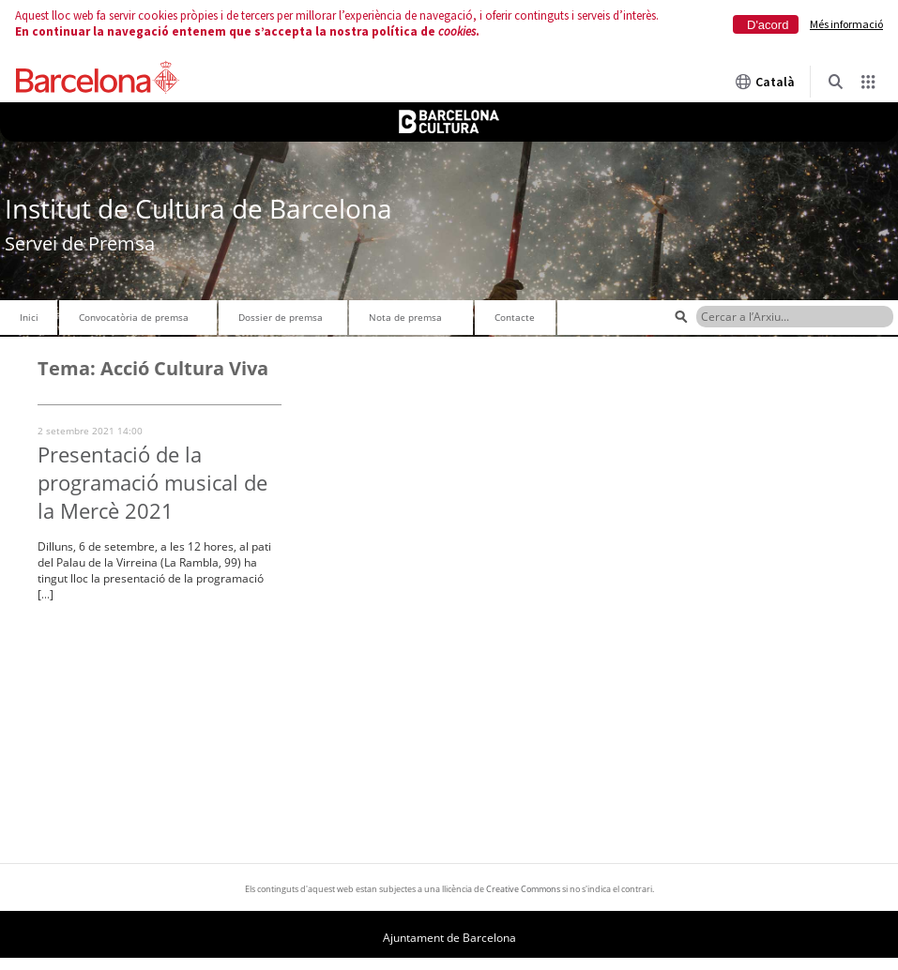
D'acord (767, 25)
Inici (29, 317)
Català (765, 81)
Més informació (846, 24)
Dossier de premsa (280, 317)
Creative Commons (523, 889)
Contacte (515, 317)
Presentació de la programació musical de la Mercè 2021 (152, 482)
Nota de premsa (405, 317)
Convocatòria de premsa (134, 317)
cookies (457, 31)
